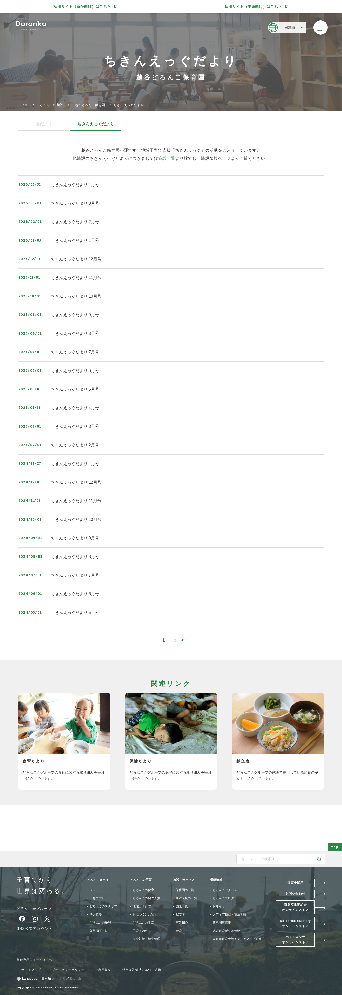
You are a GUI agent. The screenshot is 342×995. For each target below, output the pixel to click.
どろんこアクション (226, 890)
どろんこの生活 (143, 922)
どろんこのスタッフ (103, 906)
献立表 (180, 914)
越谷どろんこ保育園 (90, 105)
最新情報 (216, 880)
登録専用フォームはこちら (36, 960)
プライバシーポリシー (68, 970)
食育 (179, 931)
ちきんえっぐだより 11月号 (76, 277)
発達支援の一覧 (186, 898)
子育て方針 (97, 898)
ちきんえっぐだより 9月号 (75, 315)
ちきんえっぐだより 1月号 (75, 240)
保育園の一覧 (185, 890)
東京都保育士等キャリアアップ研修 (237, 939)
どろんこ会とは (97, 880)
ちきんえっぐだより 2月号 (75, 222)
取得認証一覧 (99, 931)
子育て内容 (140, 931)
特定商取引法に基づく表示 (141, 970)
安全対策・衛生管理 (146, 939)
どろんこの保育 (143, 890)
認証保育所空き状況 (226, 931)
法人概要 (96, 914)
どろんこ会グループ (34, 909)
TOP (25, 105)
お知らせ (219, 906)
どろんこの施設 (51, 105)
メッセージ (97, 890)
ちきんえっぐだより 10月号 (76, 296)
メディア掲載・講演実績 (229, 914)
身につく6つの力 (144, 914)
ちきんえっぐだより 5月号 (75, 389)
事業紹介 (182, 922)
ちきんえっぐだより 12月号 (76, 259)
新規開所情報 (222, 922)
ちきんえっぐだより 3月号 (75, 203)
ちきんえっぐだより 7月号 (75, 352)
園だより (44, 124)
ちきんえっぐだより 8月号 (75, 333)
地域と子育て (142, 906)
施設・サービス (184, 880)
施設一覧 (166, 158)
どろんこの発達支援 (146, 898)
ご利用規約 (103, 970)
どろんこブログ (223, 898)
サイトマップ (31, 970)
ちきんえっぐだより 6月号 (75, 370)
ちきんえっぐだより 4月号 (75, 184)
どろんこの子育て (142, 880)
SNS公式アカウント (34, 928)
